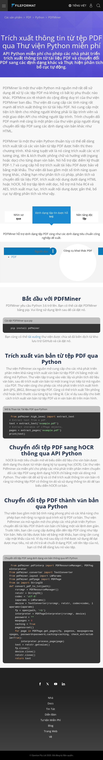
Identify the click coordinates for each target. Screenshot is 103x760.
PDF (13, 257)
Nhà (50, 698)
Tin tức (50, 709)
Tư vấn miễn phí (51, 720)
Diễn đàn (50, 714)
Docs (51, 703)
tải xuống (34, 337)
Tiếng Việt (77, 5)
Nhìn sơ (18, 216)
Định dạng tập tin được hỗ (51, 214)
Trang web (50, 731)
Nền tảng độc (84, 216)
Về (50, 736)
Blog (50, 725)
